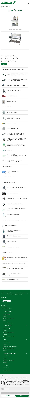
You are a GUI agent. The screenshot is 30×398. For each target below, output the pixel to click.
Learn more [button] (15, 392)
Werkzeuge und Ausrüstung (8, 318)
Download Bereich (6, 372)
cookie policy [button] (25, 380)
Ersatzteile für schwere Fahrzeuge (9, 336)
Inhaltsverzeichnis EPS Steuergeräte (10, 346)
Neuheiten (5, 316)
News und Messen (6, 367)
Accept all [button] (22, 395)
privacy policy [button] (3, 379)
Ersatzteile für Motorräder (8, 322)
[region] (15, 346)
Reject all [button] (8, 395)
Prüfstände (5, 320)
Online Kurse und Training (8, 369)
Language (4, 6)
